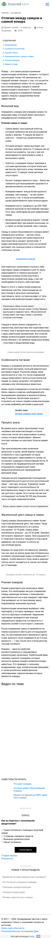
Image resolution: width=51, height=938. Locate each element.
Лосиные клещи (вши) (14, 892)
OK (38, 936)
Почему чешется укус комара (18, 897)
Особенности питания (14, 48)
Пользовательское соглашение (17, 931)
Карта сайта (7, 928)
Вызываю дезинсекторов (17, 839)
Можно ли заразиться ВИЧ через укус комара (30, 796)
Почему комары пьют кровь (29, 414)
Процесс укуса (11, 52)
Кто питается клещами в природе (19, 882)
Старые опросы (9, 855)
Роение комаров (12, 60)
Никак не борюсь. (13, 842)
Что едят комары (22, 783)
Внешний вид (11, 45)
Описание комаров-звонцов (17, 887)
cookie (31, 936)
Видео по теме (11, 64)
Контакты (19, 928)
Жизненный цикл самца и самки (19, 56)
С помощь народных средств (18, 836)
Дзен (36, 931)
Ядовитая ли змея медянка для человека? (24, 876)
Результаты (7, 858)
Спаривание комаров (25, 258)
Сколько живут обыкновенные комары (29, 789)
